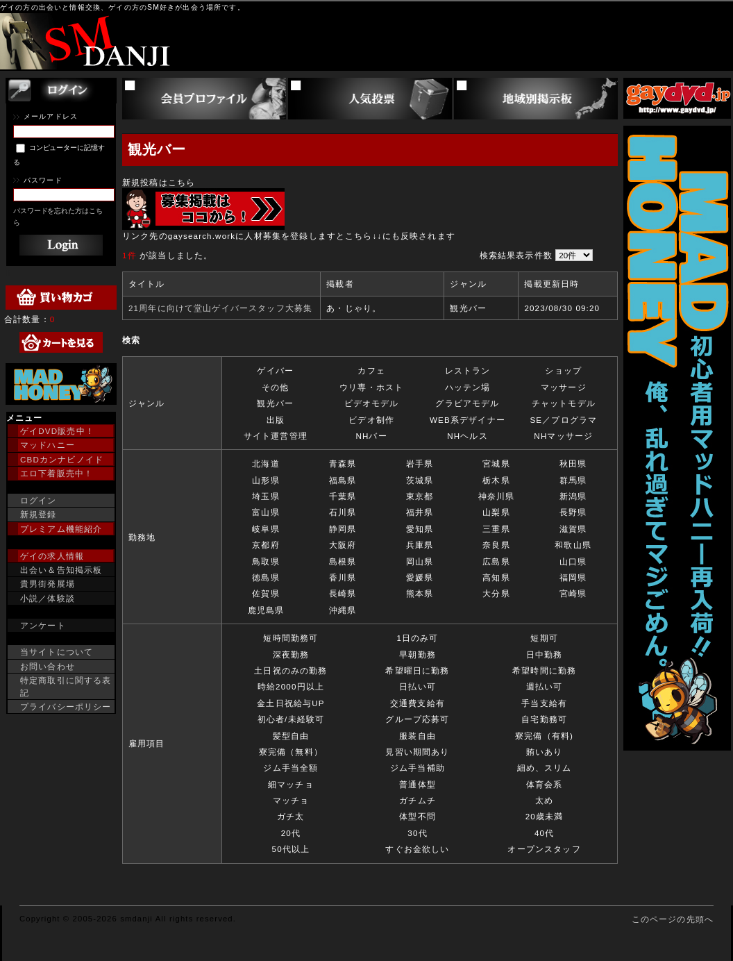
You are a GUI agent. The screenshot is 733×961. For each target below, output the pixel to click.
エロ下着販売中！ (56, 473)
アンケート (43, 625)
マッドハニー (47, 444)
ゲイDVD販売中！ (57, 430)
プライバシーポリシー (66, 706)
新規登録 (38, 514)
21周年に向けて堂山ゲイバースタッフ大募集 (220, 307)
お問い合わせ (47, 666)
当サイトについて (56, 651)
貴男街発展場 (47, 583)
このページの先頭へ (673, 919)
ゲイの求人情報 (52, 555)
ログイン (38, 500)
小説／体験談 (47, 598)
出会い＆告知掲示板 (61, 569)
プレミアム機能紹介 (61, 528)
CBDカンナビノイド (61, 459)
